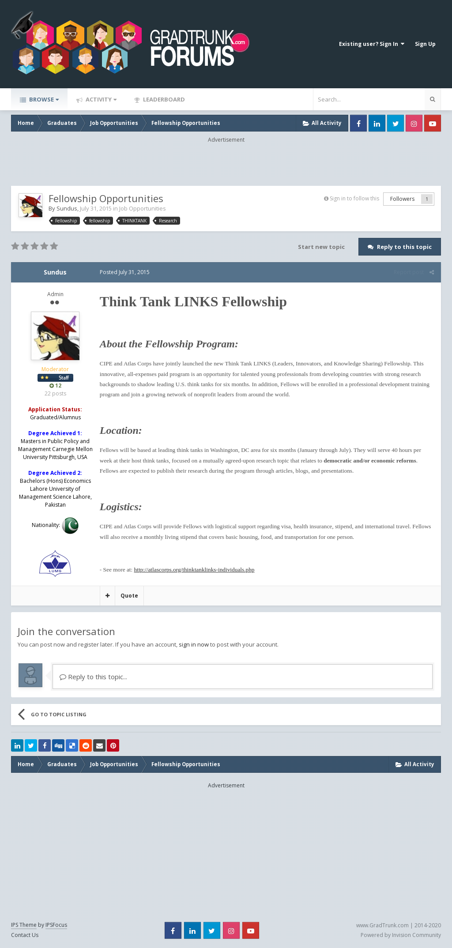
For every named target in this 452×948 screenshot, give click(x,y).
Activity (100, 99)
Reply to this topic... (93, 676)
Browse (43, 99)
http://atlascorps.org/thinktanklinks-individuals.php (194, 569)
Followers (402, 199)
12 (55, 385)
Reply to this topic (404, 247)
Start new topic (321, 247)
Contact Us (24, 935)
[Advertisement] (226, 164)
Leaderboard (163, 99)
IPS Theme (24, 925)
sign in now (194, 644)
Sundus (66, 208)
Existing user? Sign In (371, 44)
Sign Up (425, 44)
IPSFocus (56, 925)
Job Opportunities (142, 208)
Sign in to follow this (354, 198)
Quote (129, 595)
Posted (124, 272)
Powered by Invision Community (401, 935)
